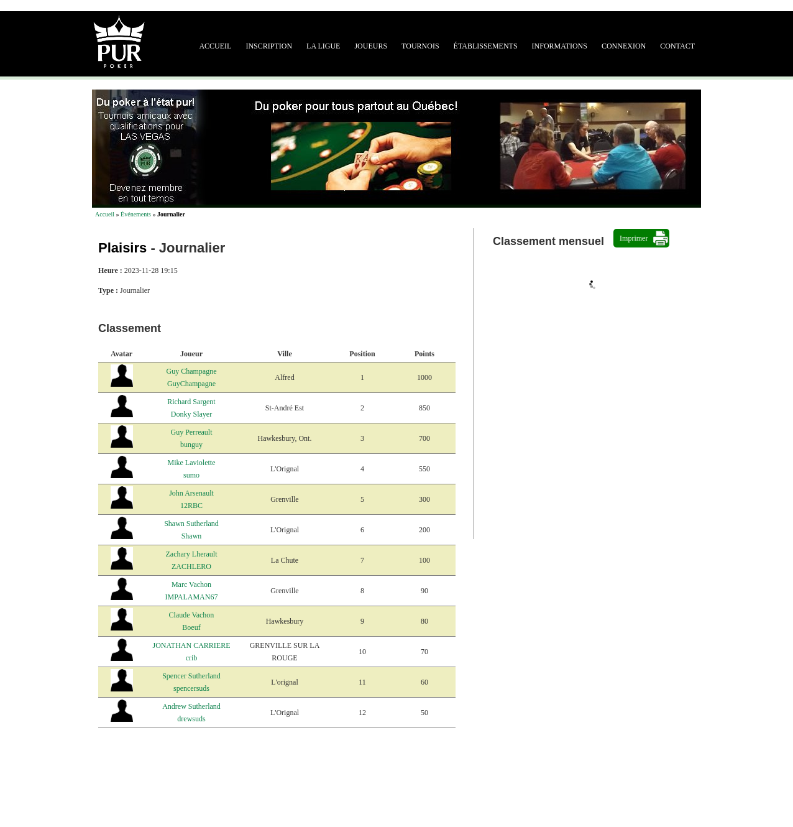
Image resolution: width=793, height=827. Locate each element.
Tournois (420, 46)
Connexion (624, 46)
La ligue (323, 46)
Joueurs (370, 46)
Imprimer (634, 238)
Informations (559, 46)
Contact (677, 46)
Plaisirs (122, 248)
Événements (136, 214)
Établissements (486, 46)
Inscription (268, 46)
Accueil (215, 46)
